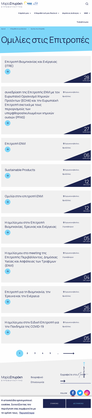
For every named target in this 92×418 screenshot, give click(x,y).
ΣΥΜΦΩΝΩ (54, 404)
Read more (7, 71)
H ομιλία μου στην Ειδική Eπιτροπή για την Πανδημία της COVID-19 (32, 324)
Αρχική (3, 29)
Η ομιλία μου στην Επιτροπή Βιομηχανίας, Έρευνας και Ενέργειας (30, 224)
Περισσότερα (26, 413)
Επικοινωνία (37, 382)
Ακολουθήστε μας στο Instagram (87, 393)
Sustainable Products (20, 170)
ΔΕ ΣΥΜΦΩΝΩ (78, 404)
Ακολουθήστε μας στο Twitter (80, 393)
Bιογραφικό (37, 377)
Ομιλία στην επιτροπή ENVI (24, 196)
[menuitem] (24, 13)
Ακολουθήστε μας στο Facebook (73, 393)
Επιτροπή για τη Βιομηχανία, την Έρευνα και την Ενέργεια (28, 294)
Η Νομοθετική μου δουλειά (45, 13)
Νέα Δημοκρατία (36, 3)
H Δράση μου (23, 13)
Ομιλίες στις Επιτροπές (38, 29)
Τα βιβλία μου (82, 22)
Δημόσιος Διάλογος (70, 13)
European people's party (28, 3)
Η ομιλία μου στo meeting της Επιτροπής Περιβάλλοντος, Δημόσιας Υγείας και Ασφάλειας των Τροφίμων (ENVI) (31, 259)
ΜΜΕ (86, 13)
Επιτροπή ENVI (15, 143)
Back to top (84, 372)
